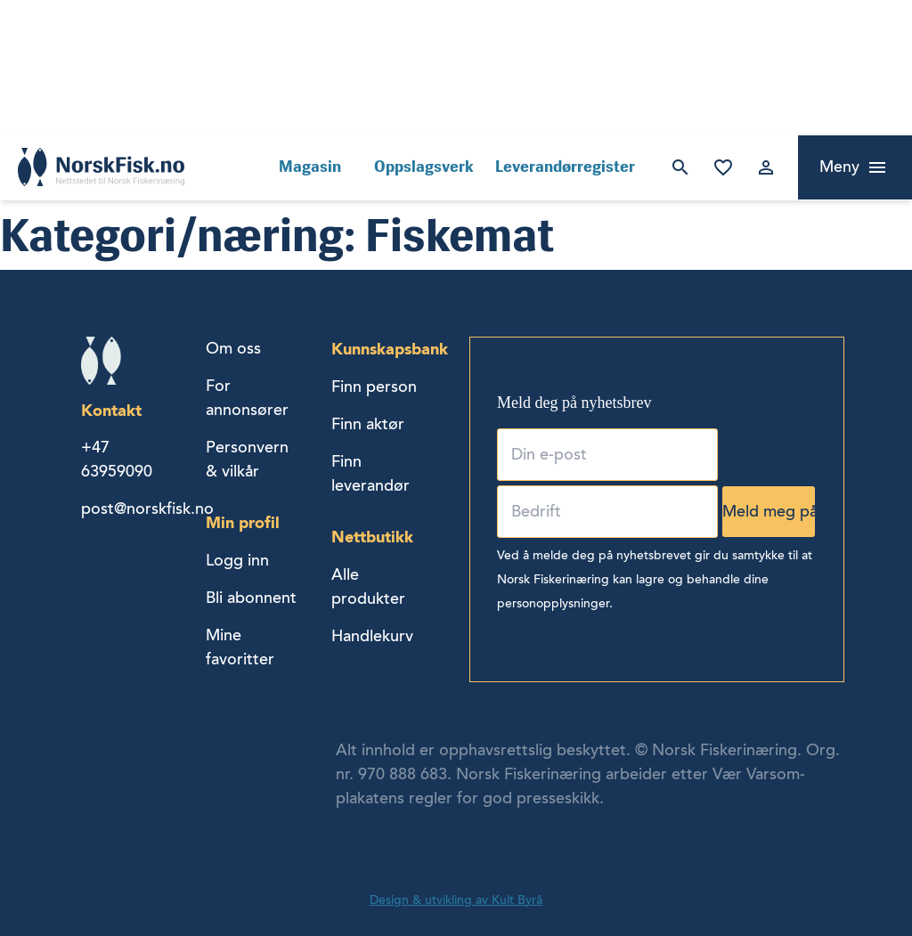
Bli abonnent (251, 597)
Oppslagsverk (424, 166)
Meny (839, 166)
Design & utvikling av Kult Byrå (456, 900)
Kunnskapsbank (389, 348)
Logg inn (766, 167)
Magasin (310, 166)
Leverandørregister (565, 166)
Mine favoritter (723, 167)
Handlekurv (372, 636)
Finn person (374, 386)
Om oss (233, 348)
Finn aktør (367, 424)
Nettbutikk (372, 536)
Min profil (243, 522)
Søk (680, 167)
